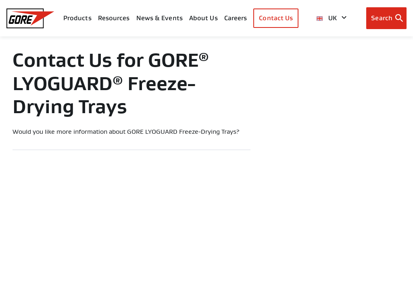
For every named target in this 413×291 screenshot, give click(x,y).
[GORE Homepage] (30, 18)
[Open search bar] (386, 18)
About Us (203, 18)
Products (77, 18)
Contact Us (276, 18)
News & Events (159, 18)
